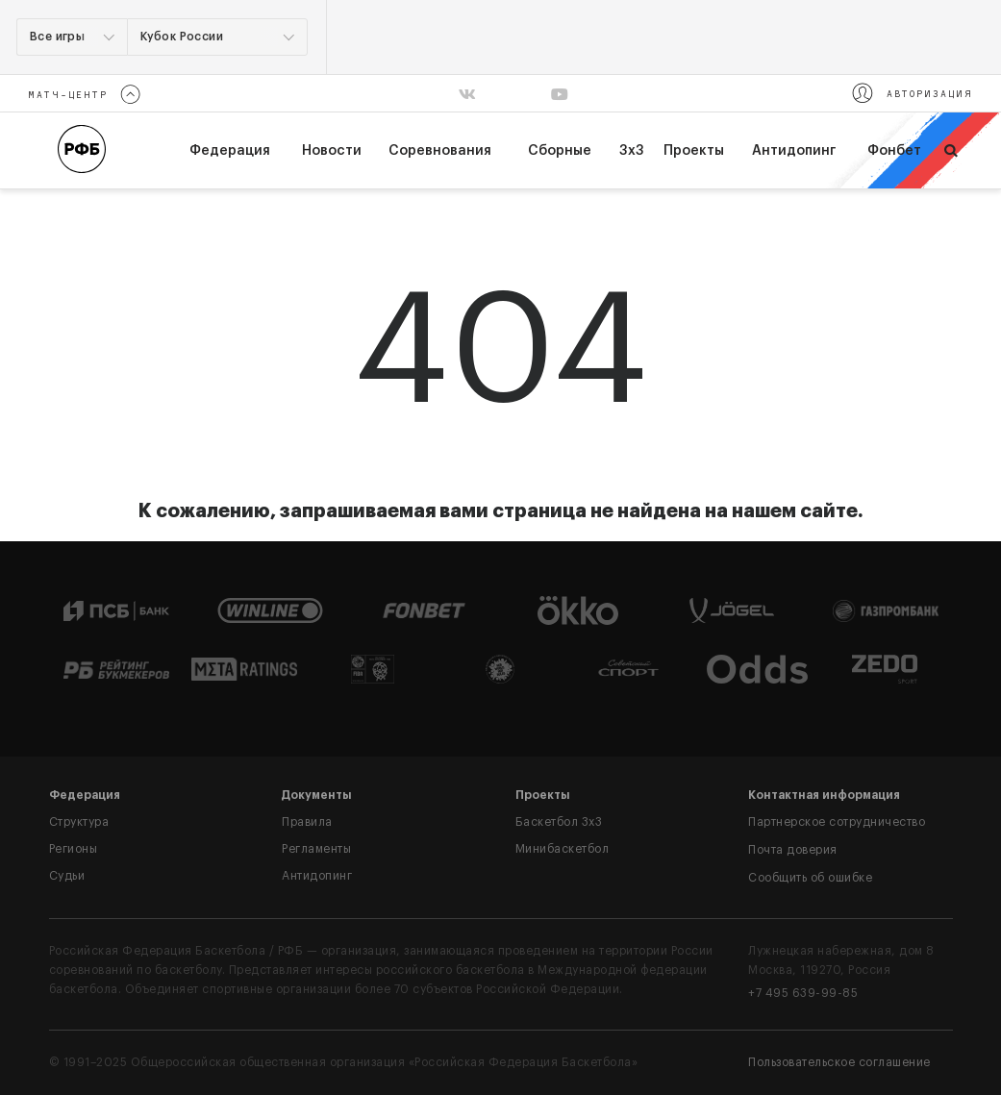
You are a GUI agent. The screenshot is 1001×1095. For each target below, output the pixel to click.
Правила (307, 822)
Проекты (693, 151)
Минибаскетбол (562, 849)
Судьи (67, 876)
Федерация (84, 795)
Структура (79, 822)
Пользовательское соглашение (839, 1062)
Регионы (73, 849)
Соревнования (439, 151)
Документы (317, 795)
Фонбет (894, 151)
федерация (229, 151)
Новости (332, 151)
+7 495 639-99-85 (803, 993)
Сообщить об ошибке (810, 877)
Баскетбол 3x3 (559, 822)
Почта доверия (793, 850)
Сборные (559, 151)
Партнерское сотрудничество (836, 822)
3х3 (631, 151)
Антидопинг (794, 151)
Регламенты (316, 849)
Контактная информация (824, 795)
